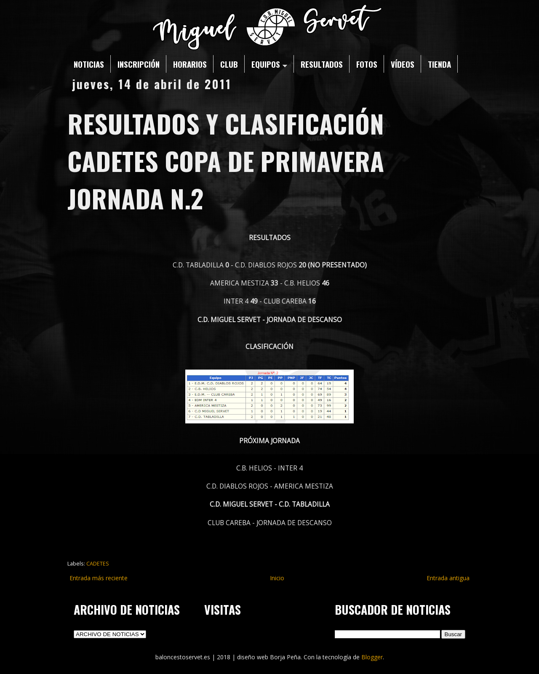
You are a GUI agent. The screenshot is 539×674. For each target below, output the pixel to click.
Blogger (372, 657)
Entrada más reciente (98, 578)
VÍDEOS (402, 64)
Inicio (277, 578)
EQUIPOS (269, 64)
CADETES (97, 563)
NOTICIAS (89, 64)
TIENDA (439, 64)
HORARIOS (190, 64)
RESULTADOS (322, 64)
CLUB (229, 64)
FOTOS (366, 64)
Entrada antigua (448, 578)
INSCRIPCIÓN (138, 64)
